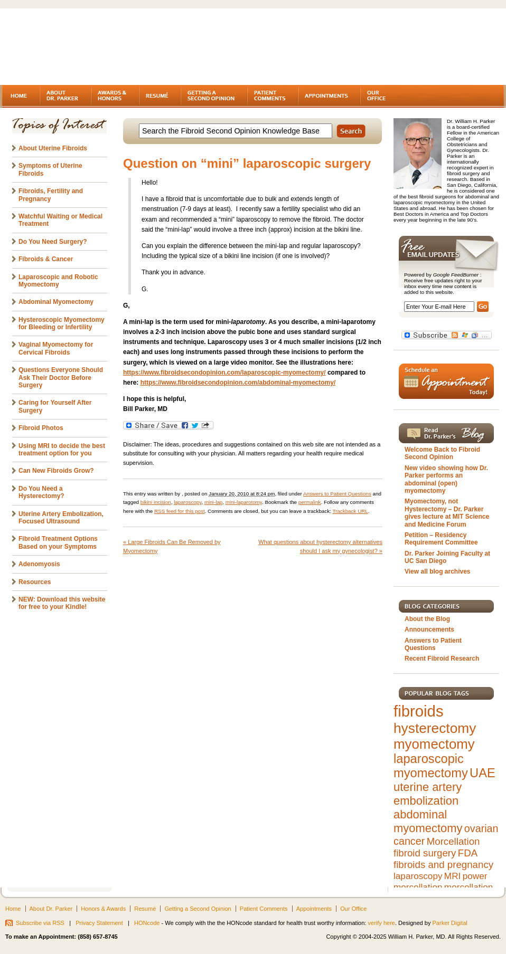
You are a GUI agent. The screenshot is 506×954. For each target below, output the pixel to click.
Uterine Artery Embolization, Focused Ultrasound (61, 517)
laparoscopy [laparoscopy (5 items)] (418, 876)
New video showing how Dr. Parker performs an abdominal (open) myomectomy (446, 479)
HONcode (147, 923)
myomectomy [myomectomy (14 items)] (434, 744)
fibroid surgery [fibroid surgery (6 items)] (424, 852)
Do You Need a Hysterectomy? (41, 492)
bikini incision (155, 502)
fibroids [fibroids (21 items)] (418, 711)
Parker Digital (450, 923)
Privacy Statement (99, 923)
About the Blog (427, 619)
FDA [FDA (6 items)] (467, 852)
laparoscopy (187, 502)
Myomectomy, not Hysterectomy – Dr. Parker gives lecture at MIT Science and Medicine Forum (447, 513)
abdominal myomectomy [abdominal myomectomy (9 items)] (427, 821)
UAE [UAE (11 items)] (482, 773)
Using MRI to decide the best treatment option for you (61, 449)
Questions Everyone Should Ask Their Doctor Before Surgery (60, 377)
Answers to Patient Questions (337, 494)
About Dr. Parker (51, 908)
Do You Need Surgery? (52, 241)
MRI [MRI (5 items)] (452, 876)
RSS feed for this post (179, 511)
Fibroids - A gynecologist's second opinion (92, 47)
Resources (34, 582)
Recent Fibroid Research (442, 658)
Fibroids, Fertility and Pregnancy (50, 194)
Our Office (353, 908)
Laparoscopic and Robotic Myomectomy (58, 280)
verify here (381, 923)
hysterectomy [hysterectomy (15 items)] (434, 728)
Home (13, 908)
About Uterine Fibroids (52, 148)
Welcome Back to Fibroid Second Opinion (442, 453)
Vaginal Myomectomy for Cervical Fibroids (55, 348)
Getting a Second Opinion (197, 908)
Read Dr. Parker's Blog (446, 433)
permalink (309, 502)
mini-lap (213, 502)
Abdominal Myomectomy (55, 302)
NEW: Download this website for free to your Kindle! (61, 603)
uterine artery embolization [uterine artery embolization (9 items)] (427, 793)
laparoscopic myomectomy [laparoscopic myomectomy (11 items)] (430, 766)
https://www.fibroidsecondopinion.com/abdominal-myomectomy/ (238, 382)
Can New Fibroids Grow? (56, 470)
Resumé (145, 908)
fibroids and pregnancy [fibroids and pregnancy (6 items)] (443, 864)
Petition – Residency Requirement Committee (441, 538)
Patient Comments (264, 908)
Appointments (314, 908)
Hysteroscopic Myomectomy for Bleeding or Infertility (61, 323)
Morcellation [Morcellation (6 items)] (453, 841)
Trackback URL (350, 511)
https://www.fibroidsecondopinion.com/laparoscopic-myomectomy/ (224, 372)
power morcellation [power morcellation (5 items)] (440, 881)
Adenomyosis (39, 564)
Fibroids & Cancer (45, 259)
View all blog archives (438, 571)
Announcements (429, 629)
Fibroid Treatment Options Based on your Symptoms (58, 542)
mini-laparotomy (244, 502)
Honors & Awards (103, 908)
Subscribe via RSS (40, 923)
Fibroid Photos (40, 428)
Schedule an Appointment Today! (446, 381)
